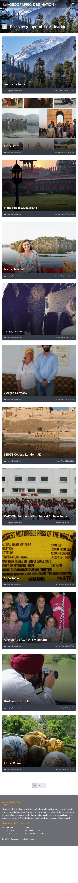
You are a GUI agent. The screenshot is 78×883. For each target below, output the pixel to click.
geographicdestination (14, 91)
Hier (4, 804)
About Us (7, 802)
